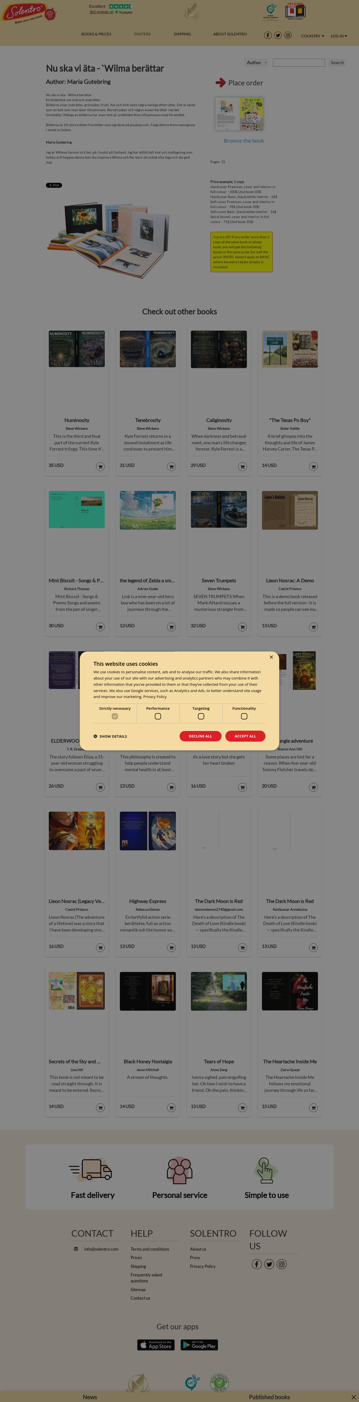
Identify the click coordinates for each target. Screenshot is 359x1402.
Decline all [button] (200, 735)
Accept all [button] (245, 735)
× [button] (271, 657)
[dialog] (179, 701)
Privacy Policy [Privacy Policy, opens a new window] (155, 696)
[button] (110, 736)
